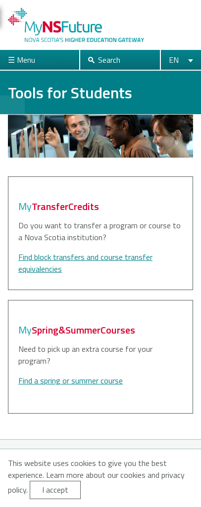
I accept (55, 490)
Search (109, 60)
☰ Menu (21, 60)
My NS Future (76, 25)
